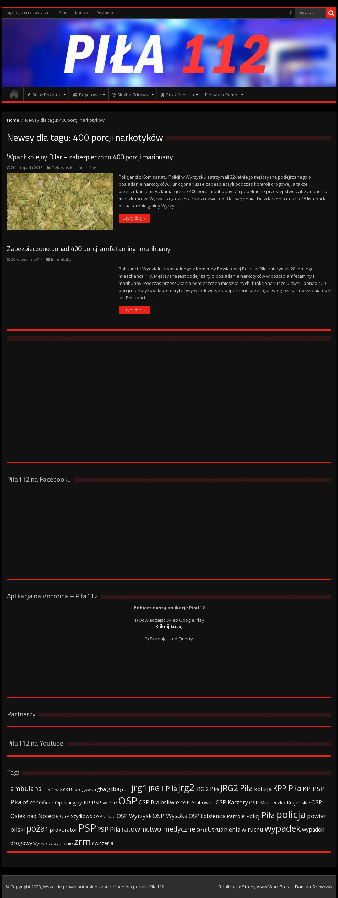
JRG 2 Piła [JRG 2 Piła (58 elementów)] (207, 789)
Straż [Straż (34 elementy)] (201, 830)
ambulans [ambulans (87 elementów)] (25, 788)
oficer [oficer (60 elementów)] (30, 802)
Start (63, 13)
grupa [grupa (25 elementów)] (125, 789)
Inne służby (85, 167)
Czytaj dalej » (134, 218)
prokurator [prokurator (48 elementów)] (63, 829)
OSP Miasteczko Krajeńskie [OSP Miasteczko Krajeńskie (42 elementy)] (279, 802)
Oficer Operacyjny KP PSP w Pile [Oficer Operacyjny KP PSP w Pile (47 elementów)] (78, 802)
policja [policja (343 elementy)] (291, 814)
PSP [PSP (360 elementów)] (87, 828)
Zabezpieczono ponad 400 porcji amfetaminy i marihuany (89, 248)
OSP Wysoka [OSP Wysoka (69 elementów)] (170, 816)
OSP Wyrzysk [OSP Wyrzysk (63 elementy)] (134, 816)
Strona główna (14, 94)
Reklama (105, 13)
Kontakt (82, 13)
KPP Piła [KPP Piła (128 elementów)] (287, 788)
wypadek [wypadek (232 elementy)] (282, 828)
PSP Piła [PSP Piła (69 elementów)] (108, 829)
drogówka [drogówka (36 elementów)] (85, 789)
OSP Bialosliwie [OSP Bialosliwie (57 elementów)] (159, 802)
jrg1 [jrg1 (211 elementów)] (140, 787)
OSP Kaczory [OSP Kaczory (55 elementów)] (232, 802)
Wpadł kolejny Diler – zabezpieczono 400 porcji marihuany (90, 156)
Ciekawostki (62, 167)
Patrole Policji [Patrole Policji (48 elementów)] (244, 816)
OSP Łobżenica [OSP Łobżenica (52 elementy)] (207, 816)
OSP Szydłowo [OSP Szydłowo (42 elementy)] (76, 816)
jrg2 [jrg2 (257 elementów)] (186, 787)
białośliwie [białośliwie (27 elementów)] (52, 789)
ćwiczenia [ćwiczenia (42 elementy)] (102, 843)
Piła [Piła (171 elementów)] (268, 815)
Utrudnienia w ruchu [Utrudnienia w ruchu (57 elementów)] (235, 829)
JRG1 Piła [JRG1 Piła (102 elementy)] (163, 788)
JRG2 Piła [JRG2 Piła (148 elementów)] (237, 788)
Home (13, 120)
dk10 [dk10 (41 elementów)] (68, 789)
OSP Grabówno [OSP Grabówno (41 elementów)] (197, 802)
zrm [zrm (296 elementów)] (82, 841)
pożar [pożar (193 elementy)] (37, 828)
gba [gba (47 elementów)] (101, 788)
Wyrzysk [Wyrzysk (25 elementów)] (40, 843)
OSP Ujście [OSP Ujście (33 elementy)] (105, 817)
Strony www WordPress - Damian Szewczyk (287, 887)
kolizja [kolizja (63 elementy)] (263, 789)
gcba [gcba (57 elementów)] (113, 789)
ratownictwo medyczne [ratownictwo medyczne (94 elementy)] (158, 829)
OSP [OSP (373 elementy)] (128, 801)
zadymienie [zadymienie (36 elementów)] (60, 843)
